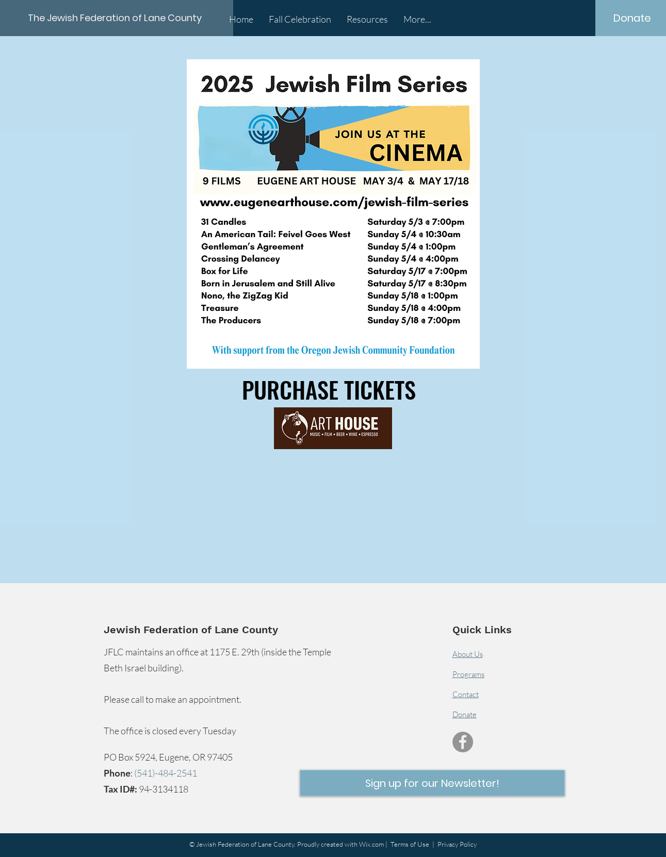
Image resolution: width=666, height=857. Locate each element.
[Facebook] (462, 742)
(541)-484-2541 (165, 773)
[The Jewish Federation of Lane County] (117, 18)
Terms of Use (410, 844)
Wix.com (371, 844)
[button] (432, 783)
